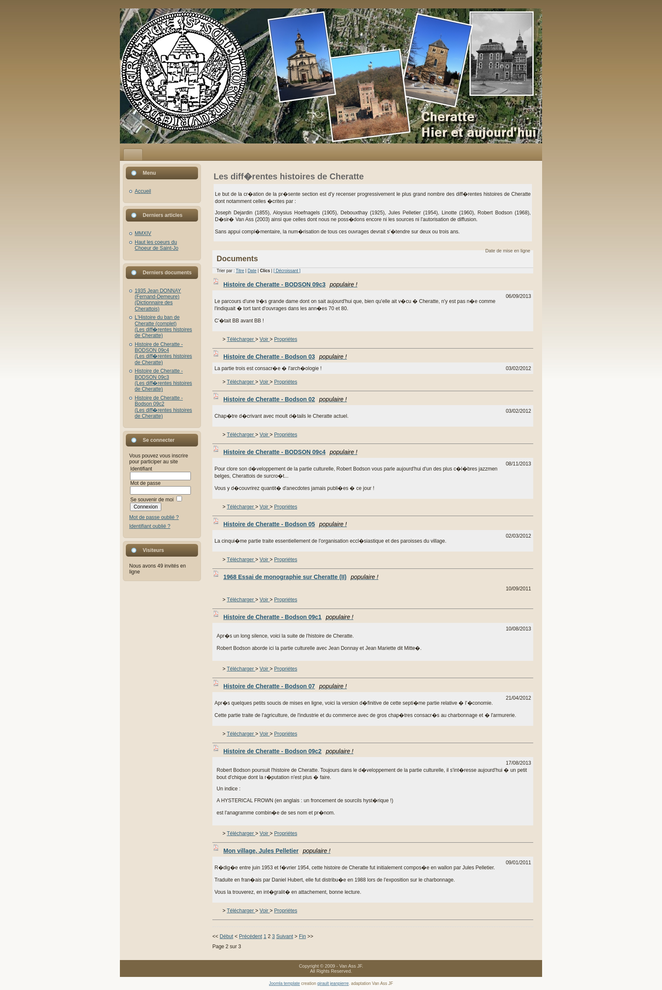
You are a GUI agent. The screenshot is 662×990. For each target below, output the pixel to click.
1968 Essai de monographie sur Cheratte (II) (300, 576)
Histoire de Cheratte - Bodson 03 (285, 356)
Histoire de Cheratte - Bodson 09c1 (288, 617)
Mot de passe (145, 483)
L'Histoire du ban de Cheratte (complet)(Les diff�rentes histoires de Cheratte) (163, 326)
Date (251, 270)
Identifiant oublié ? (149, 526)
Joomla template (284, 983)
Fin (302, 936)
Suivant (284, 936)
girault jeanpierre (333, 983)
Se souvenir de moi (152, 500)
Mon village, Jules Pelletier (277, 850)
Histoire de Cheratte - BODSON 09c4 (290, 452)
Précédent (250, 936)
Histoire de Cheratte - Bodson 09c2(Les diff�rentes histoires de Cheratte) (163, 407)
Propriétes (285, 339)
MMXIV (143, 233)
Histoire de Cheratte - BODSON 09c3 (290, 284)
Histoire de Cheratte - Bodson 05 (285, 524)
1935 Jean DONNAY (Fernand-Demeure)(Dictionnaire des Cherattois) (158, 300)
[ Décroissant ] (287, 270)
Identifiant (141, 469)
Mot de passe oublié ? (154, 517)
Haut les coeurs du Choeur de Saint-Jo (156, 245)
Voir (265, 339)
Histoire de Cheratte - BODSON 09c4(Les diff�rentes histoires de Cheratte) (163, 353)
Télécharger (241, 339)
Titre (240, 270)
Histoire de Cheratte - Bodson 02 (285, 399)
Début (226, 936)
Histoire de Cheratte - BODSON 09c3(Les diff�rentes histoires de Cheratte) (163, 380)
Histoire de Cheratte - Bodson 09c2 (288, 751)
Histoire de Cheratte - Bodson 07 (285, 686)
